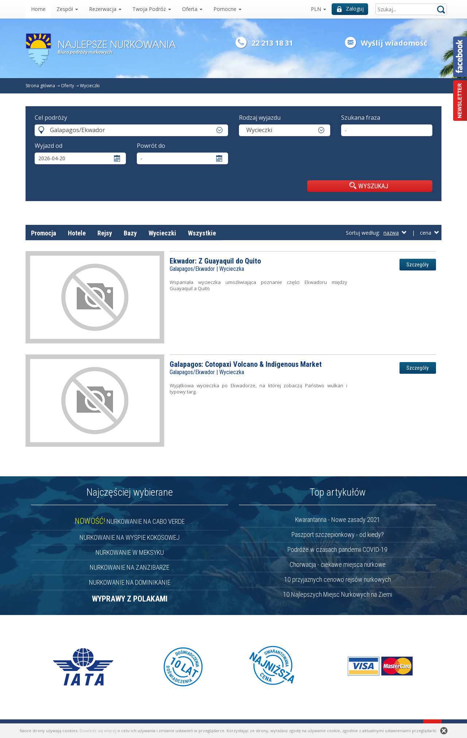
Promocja (43, 233)
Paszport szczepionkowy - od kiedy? (338, 534)
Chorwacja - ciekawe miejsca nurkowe (338, 564)
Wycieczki (90, 85)
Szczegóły (417, 265)
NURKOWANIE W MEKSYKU (130, 552)
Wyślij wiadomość (394, 43)
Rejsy (104, 233)
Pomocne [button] (227, 8)
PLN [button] (318, 8)
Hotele (77, 233)
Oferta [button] (192, 8)
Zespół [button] (67, 8)
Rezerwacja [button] (105, 8)
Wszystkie (202, 233)
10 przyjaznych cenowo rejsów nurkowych (337, 579)
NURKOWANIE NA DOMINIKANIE (129, 582)
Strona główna (40, 85)
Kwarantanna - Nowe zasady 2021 (337, 519)
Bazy (130, 233)
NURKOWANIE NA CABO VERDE (130, 521)
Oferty (67, 85)
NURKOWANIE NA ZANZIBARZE (129, 567)
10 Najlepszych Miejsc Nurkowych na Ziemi (337, 594)
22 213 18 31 (272, 43)
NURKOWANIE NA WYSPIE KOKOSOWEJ (130, 537)
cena (429, 232)
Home (38, 8)
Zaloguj (350, 8)
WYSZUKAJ (368, 186)
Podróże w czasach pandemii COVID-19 (337, 549)
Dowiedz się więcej (98, 730)
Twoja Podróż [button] (151, 8)
